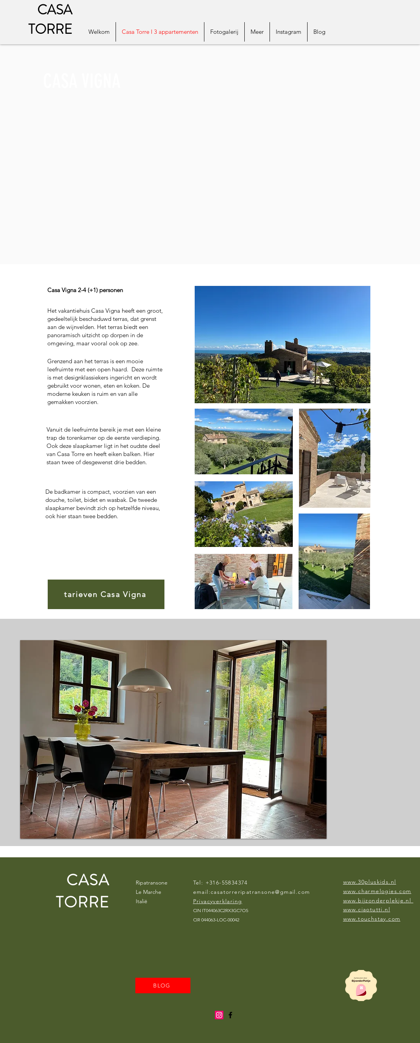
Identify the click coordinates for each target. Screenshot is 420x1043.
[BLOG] (162, 985)
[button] (173, 739)
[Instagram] (219, 1015)
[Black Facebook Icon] (230, 1015)
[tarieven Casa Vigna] (106, 594)
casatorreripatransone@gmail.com (260, 891)
